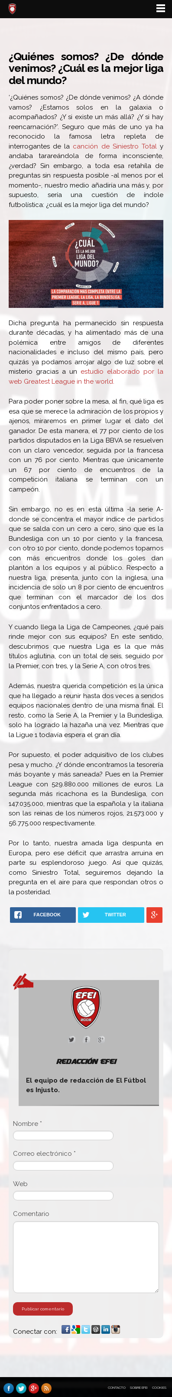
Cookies (159, 1387)
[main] (86, 698)
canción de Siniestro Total (114, 146)
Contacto (117, 1387)
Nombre (27, 1124)
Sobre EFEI (139, 1387)
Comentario (31, 1214)
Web (20, 1184)
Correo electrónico (44, 1154)
